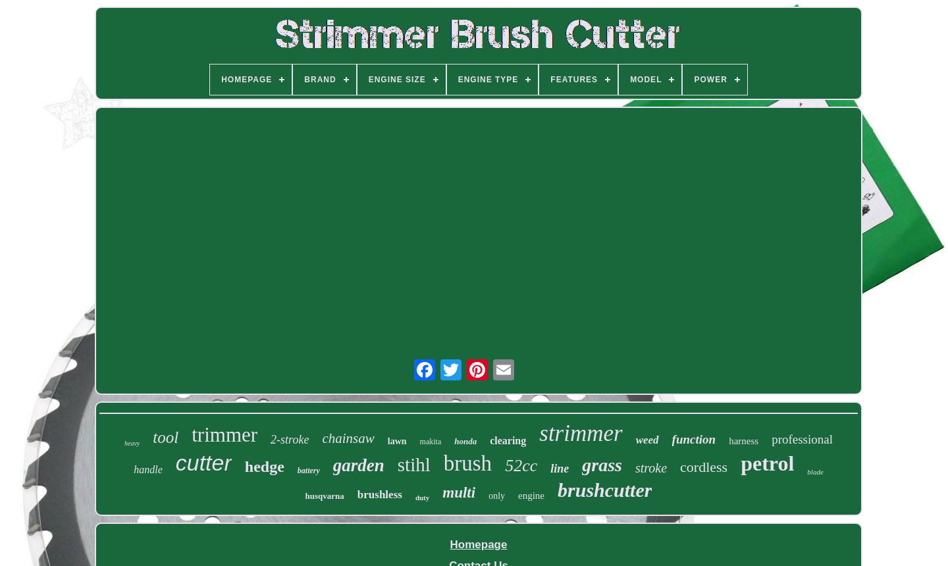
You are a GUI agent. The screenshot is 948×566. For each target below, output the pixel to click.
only (496, 496)
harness (743, 441)
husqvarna (324, 496)
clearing (508, 440)
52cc (521, 465)
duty (422, 498)
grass (602, 465)
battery (309, 470)
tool (165, 437)
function (694, 439)
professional (802, 439)
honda (465, 441)
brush (468, 463)
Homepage (479, 544)
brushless (379, 494)
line (559, 468)
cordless (703, 467)
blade (815, 472)
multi (458, 492)
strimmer (580, 433)
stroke (651, 468)
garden (358, 465)
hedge (264, 466)
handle (148, 469)
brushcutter (605, 490)
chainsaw (348, 438)
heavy (132, 443)
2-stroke (290, 439)
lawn (397, 441)
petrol (767, 463)
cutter (204, 462)
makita (431, 441)
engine (531, 495)
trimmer (224, 434)
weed (647, 440)
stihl (414, 464)
